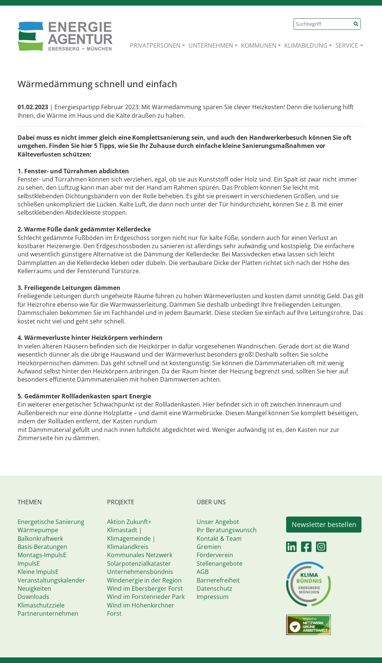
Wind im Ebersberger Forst (145, 588)
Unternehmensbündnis (140, 572)
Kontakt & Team (219, 538)
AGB (203, 572)
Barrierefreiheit (218, 580)
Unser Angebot (218, 522)
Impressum (213, 597)
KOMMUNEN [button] (258, 45)
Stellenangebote (219, 563)
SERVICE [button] (346, 45)
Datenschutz (214, 588)
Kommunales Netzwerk (139, 555)
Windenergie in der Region (144, 580)
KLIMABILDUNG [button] (306, 45)
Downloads (33, 597)
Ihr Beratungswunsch (227, 530)
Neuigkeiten (34, 588)
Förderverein (215, 555)
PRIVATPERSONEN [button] (155, 45)
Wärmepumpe (38, 530)
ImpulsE (29, 563)
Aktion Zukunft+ (129, 522)
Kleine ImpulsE (38, 572)
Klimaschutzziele (41, 605)
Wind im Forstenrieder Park (146, 597)
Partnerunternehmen (48, 613)
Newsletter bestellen (324, 524)
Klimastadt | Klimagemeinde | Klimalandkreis (131, 538)
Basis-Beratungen (42, 547)
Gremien (209, 547)
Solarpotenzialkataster (139, 563)
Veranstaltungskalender (51, 580)
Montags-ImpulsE (42, 555)
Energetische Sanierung (51, 522)
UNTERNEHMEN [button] (210, 45)
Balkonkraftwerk (40, 538)
